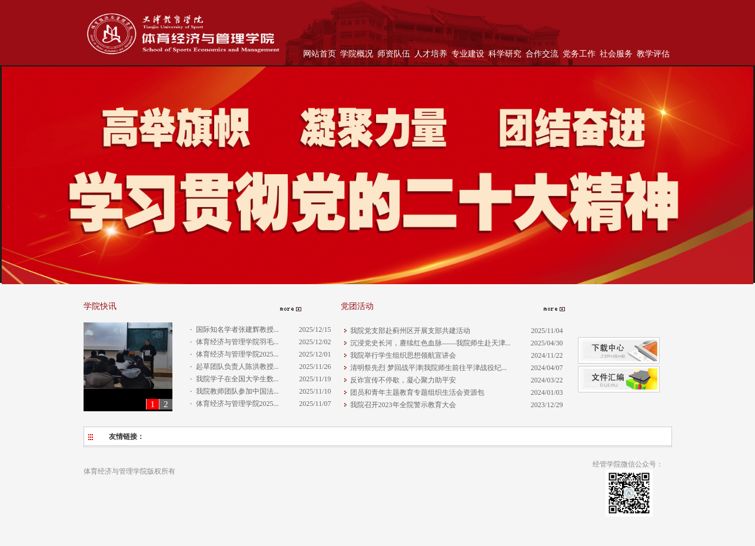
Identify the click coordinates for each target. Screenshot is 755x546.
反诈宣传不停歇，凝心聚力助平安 (403, 380)
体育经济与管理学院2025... (237, 354)
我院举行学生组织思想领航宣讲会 (403, 355)
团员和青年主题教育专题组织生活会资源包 (417, 392)
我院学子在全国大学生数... (237, 379)
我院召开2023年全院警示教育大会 (403, 405)
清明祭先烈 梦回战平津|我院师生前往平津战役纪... (428, 368)
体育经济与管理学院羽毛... (237, 342)
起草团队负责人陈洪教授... (237, 366)
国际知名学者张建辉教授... (237, 329)
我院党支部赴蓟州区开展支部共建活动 (410, 331)
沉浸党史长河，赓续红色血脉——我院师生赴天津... (430, 343)
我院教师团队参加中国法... (237, 391)
